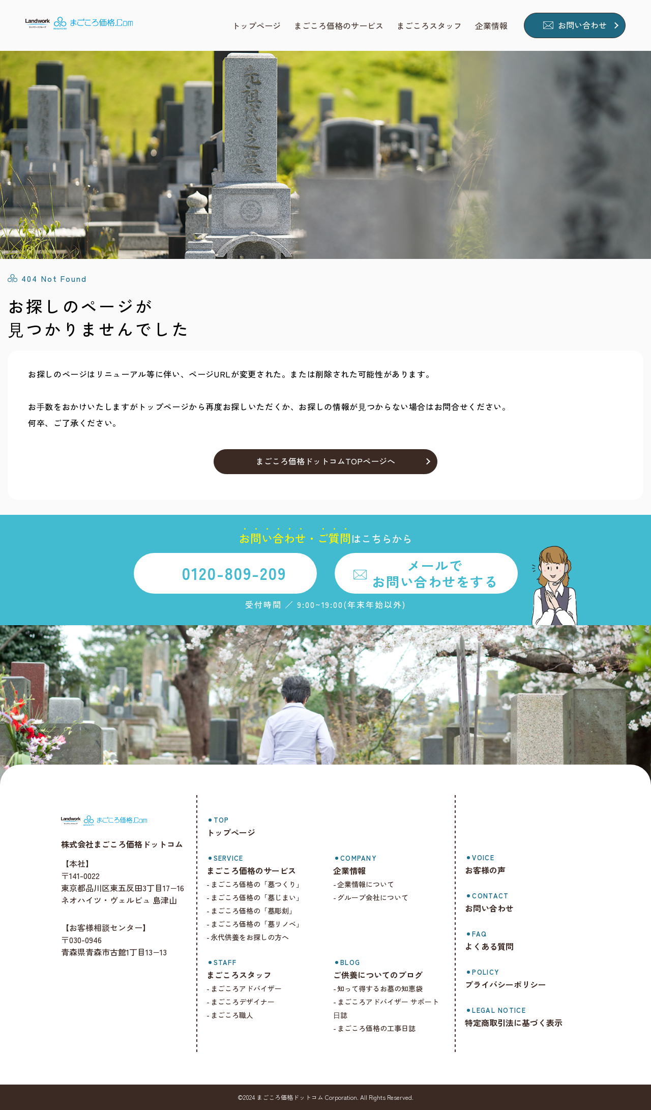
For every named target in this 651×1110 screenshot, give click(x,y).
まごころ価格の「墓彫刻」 (256, 910)
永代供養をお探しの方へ (252, 937)
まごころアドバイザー (248, 988)
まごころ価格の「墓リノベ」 (259, 924)
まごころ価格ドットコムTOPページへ (325, 461)
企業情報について (367, 884)
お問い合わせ (582, 25)
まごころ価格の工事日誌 (378, 1028)
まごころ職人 (234, 1015)
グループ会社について (374, 897)
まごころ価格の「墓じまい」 (259, 897)
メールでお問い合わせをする (435, 573)
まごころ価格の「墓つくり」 (259, 884)
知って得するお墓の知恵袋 (382, 988)
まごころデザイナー (245, 1002)
